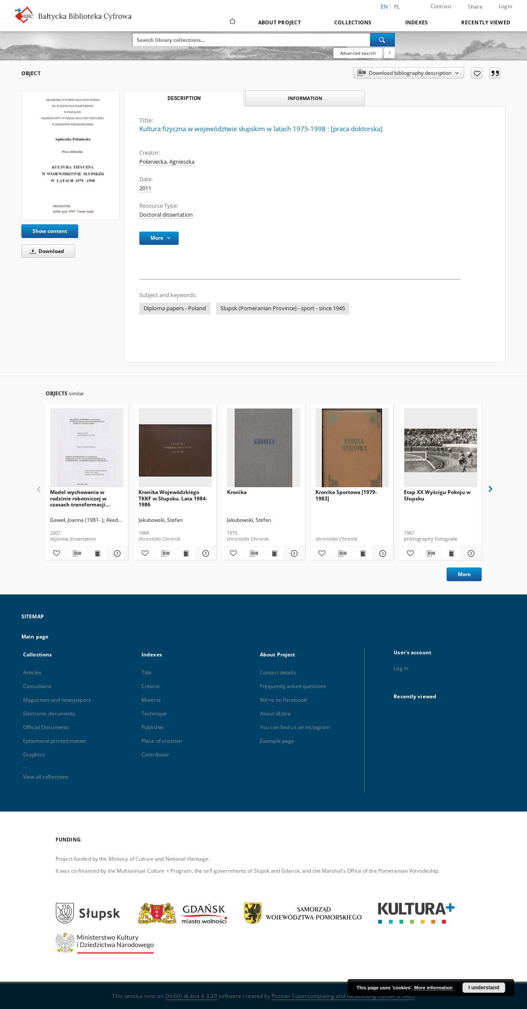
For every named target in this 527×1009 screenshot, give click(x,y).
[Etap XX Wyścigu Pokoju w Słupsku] (440, 450)
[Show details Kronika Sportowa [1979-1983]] (381, 553)
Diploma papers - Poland (175, 308)
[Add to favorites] (477, 73)
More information (433, 987)
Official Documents (46, 727)
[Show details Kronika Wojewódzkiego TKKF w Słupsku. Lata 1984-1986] (204, 553)
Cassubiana (37, 686)
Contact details (278, 672)
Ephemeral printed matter (54, 740)
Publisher (152, 727)
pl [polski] (397, 6)
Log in (401, 668)
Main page (34, 636)
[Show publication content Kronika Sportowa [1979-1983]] (362, 553)
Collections (353, 22)
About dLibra (275, 713)
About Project (279, 22)
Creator (150, 686)
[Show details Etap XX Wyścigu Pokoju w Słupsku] (470, 553)
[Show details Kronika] (293, 553)
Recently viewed (485, 22)
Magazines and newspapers (57, 699)
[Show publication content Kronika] (274, 553)
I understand (483, 988)
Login (505, 6)
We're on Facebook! (283, 699)
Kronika (237, 492)
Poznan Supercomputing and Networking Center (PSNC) (343, 996)
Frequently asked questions (293, 686)
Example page (277, 740)
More (464, 574)
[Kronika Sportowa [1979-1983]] (352, 450)
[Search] (382, 40)
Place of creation (161, 740)
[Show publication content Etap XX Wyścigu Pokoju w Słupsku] (451, 553)
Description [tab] (184, 98)
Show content (49, 231)
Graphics (34, 754)
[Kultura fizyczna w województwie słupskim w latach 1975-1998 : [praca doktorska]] (70, 155)
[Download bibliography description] (76, 553)
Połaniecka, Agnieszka (166, 161)
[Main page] (231, 22)
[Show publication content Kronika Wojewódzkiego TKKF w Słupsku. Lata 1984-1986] (185, 553)
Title (146, 672)
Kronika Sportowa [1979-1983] (346, 495)
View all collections (45, 776)
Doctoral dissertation (166, 214)
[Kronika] (263, 450)
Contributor (155, 754)
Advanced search (358, 53)
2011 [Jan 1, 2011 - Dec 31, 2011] (145, 188)
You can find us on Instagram (295, 727)
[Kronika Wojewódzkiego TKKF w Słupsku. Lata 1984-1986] (175, 450)
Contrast (441, 6)
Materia (151, 699)
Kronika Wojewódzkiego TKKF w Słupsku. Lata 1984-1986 (172, 498)
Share (475, 6)
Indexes (416, 22)
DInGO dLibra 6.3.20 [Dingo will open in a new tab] (191, 996)
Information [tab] (305, 98)
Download (45, 251)
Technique (154, 713)
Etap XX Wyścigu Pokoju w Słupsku (437, 495)
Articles (32, 672)
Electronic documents (49, 713)
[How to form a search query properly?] (389, 53)
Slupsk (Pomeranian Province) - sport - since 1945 (283, 308)
